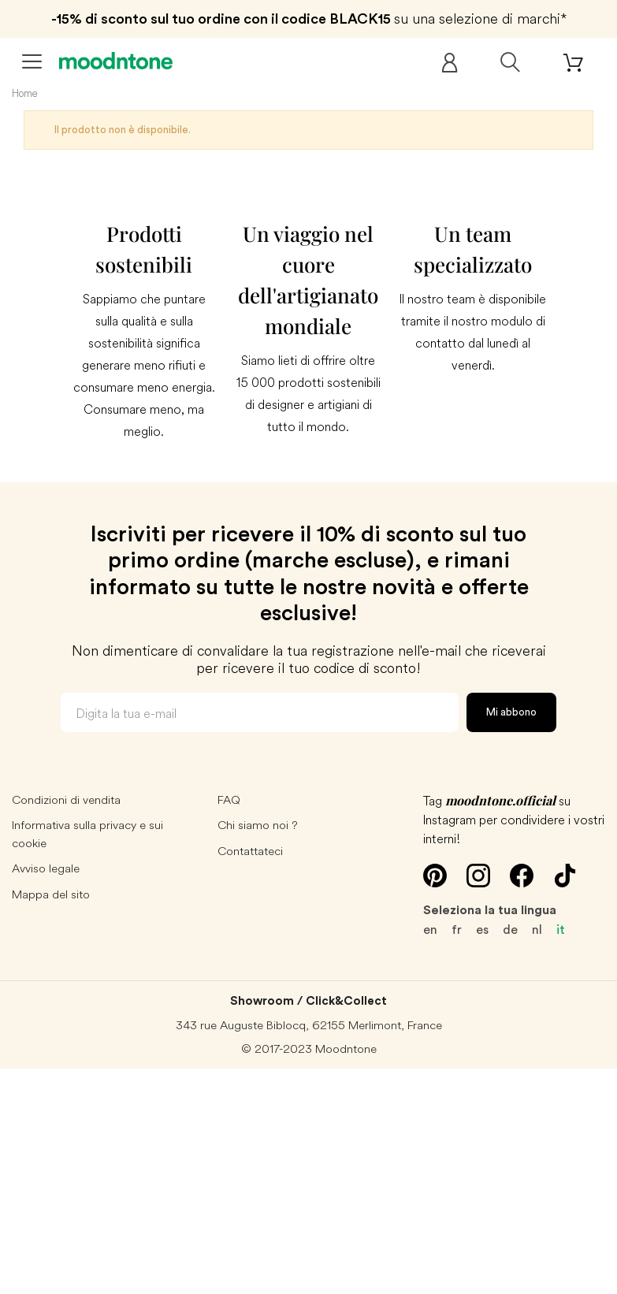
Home (25, 93)
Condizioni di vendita (66, 799)
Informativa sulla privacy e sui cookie (87, 833)
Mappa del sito (51, 894)
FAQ (228, 799)
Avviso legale (46, 868)
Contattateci (250, 850)
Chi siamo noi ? (257, 824)
